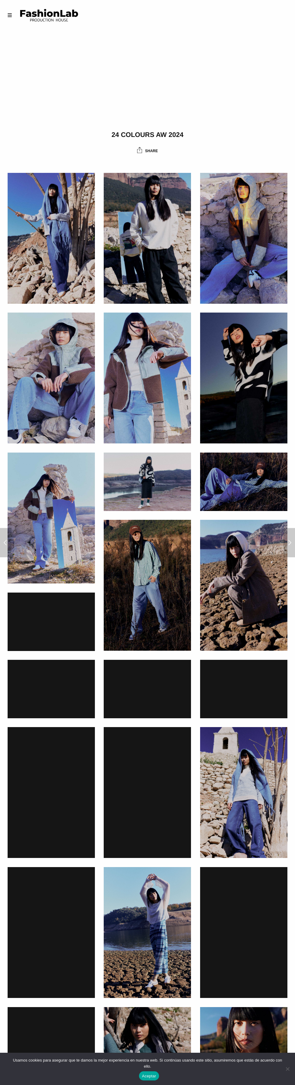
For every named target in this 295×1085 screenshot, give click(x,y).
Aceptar (149, 1076)
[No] (287, 1069)
